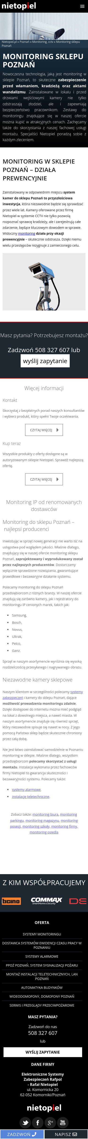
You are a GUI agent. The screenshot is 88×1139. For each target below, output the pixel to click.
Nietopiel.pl (9, 42)
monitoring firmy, (64, 826)
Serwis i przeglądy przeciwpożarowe (42, 1005)
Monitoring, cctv (42, 42)
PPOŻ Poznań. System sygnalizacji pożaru (42, 965)
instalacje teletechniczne (30, 796)
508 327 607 (52, 350)
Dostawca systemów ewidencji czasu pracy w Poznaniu (42, 945)
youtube (63, 1122)
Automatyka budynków (42, 987)
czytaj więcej (41, 430)
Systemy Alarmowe (41, 956)
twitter (25, 1122)
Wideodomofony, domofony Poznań (42, 996)
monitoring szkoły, (36, 826)
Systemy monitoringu (42, 934)
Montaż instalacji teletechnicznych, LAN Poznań (42, 976)
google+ (50, 1122)
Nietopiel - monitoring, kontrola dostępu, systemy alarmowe (44, 1108)
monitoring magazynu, (43, 820)
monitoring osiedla (44, 832)
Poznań (24, 42)
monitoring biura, (45, 814)
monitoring (26, 233)
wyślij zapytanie (45, 361)
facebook (37, 1122)
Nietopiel (19, 6)
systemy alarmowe (26, 789)
